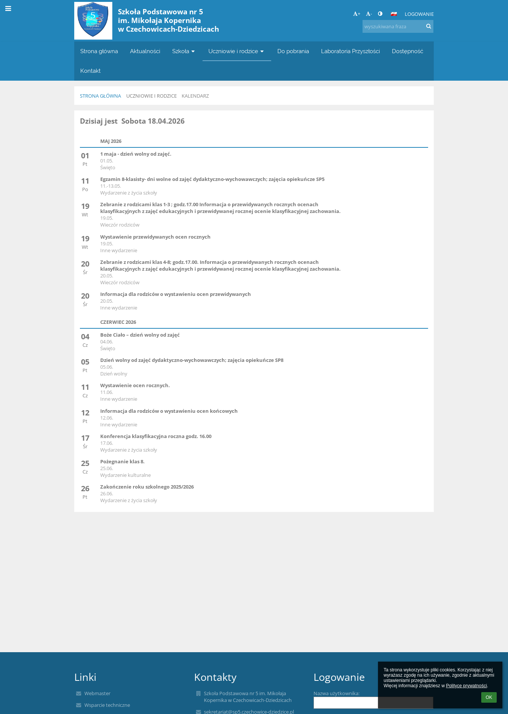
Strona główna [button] (99, 51)
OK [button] (489, 697)
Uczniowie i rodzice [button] (236, 51)
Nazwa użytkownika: (337, 693)
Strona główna (100, 95)
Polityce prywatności (466, 685)
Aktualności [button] (145, 51)
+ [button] (356, 13)
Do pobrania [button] (293, 51)
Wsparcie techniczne (107, 705)
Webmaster (97, 693)
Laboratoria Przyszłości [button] (350, 51)
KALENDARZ (195, 95)
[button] (393, 13)
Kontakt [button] (90, 70)
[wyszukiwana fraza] (398, 26)
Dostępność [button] (407, 51)
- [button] (369, 13)
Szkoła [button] (184, 51)
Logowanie (419, 14)
